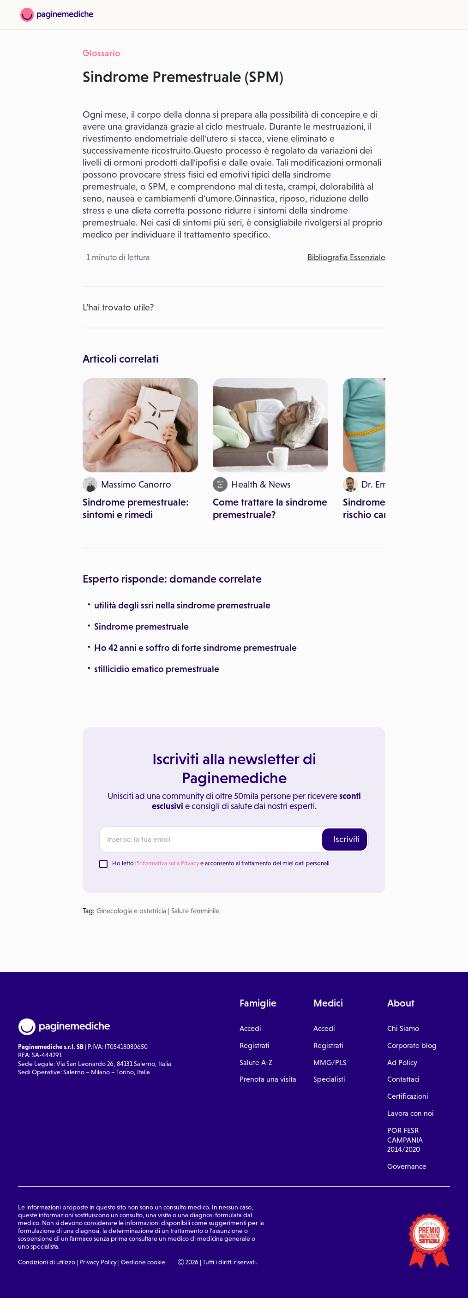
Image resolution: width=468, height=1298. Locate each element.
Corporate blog (412, 1045)
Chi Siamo (403, 1028)
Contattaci (403, 1079)
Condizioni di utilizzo (46, 1262)
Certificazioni (407, 1096)
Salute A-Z (256, 1062)
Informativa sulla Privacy (168, 863)
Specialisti (329, 1079)
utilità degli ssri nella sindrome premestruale (182, 605)
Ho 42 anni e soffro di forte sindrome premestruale (195, 648)
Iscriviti (346, 839)
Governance (406, 1166)
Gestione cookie (143, 1262)
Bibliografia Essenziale (346, 257)
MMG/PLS (330, 1062)
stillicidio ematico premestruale (156, 669)
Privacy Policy (98, 1262)
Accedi (250, 1028)
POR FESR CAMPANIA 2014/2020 (405, 1140)
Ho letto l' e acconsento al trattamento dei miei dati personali (221, 863)
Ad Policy (402, 1062)
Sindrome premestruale (141, 626)
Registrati (255, 1045)
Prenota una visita (268, 1079)
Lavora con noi (410, 1113)
